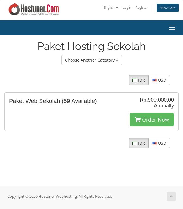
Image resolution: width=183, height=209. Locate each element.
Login (127, 7)
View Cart (167, 8)
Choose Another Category (91, 60)
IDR (138, 80)
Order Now (152, 119)
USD (159, 80)
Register (142, 7)
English (111, 7)
